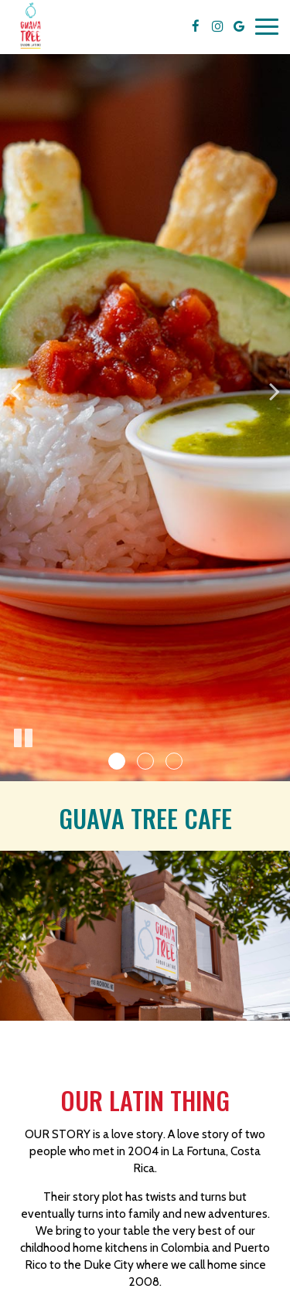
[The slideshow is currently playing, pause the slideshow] (23, 738)
